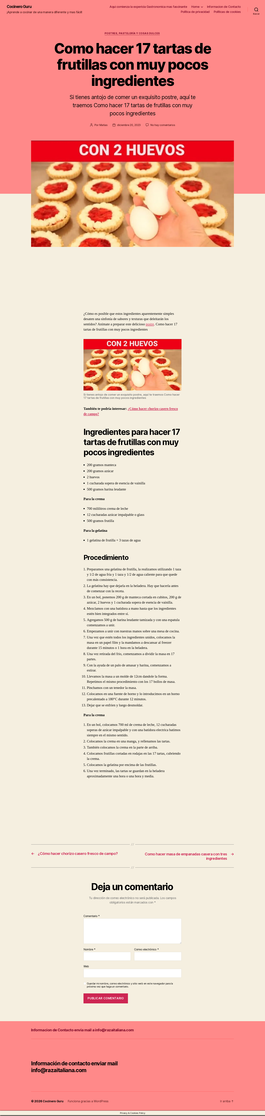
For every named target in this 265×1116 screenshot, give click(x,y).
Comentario (91, 917)
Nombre (89, 950)
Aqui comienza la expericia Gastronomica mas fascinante (148, 7)
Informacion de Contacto (224, 7)
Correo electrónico (146, 950)
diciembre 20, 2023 (128, 125)
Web (86, 967)
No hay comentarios (163, 125)
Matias (103, 125)
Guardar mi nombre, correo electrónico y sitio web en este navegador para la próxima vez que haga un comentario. (130, 986)
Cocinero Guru (20, 7)
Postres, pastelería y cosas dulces (133, 33)
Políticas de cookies (227, 12)
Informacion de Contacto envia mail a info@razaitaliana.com (87, 1030)
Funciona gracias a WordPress (88, 1102)
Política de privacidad (195, 12)
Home (195, 7)
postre (150, 324)
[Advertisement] (49, 286)
